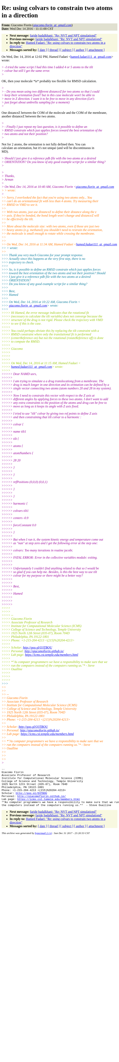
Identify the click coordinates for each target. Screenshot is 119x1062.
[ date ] (42, 50)
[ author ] (80, 50)
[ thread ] (54, 50)
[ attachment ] (96, 50)
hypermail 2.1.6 (43, 840)
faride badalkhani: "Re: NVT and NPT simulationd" (63, 35)
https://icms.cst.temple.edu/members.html (51, 654)
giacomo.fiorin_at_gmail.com (95, 186)
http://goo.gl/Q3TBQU (37, 647)
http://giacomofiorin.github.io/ (44, 651)
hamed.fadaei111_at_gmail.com (90, 56)
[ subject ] (66, 50)
